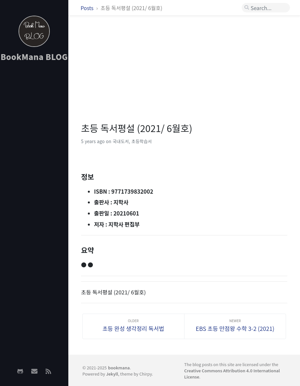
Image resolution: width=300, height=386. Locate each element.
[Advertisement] (34, 170)
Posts (88, 8)
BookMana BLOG (34, 56)
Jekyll (112, 374)
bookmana (119, 367)
